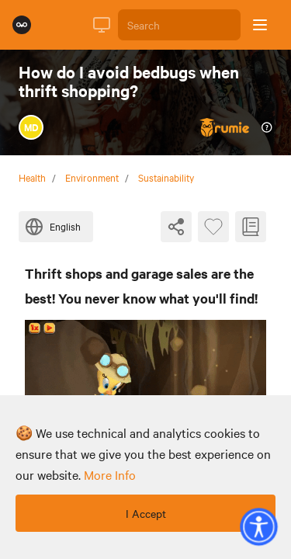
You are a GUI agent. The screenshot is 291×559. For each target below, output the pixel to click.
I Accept (146, 513)
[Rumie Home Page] (21, 25)
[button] (258, 526)
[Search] (179, 25)
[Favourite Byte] (213, 226)
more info (110, 474)
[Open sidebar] (260, 24)
